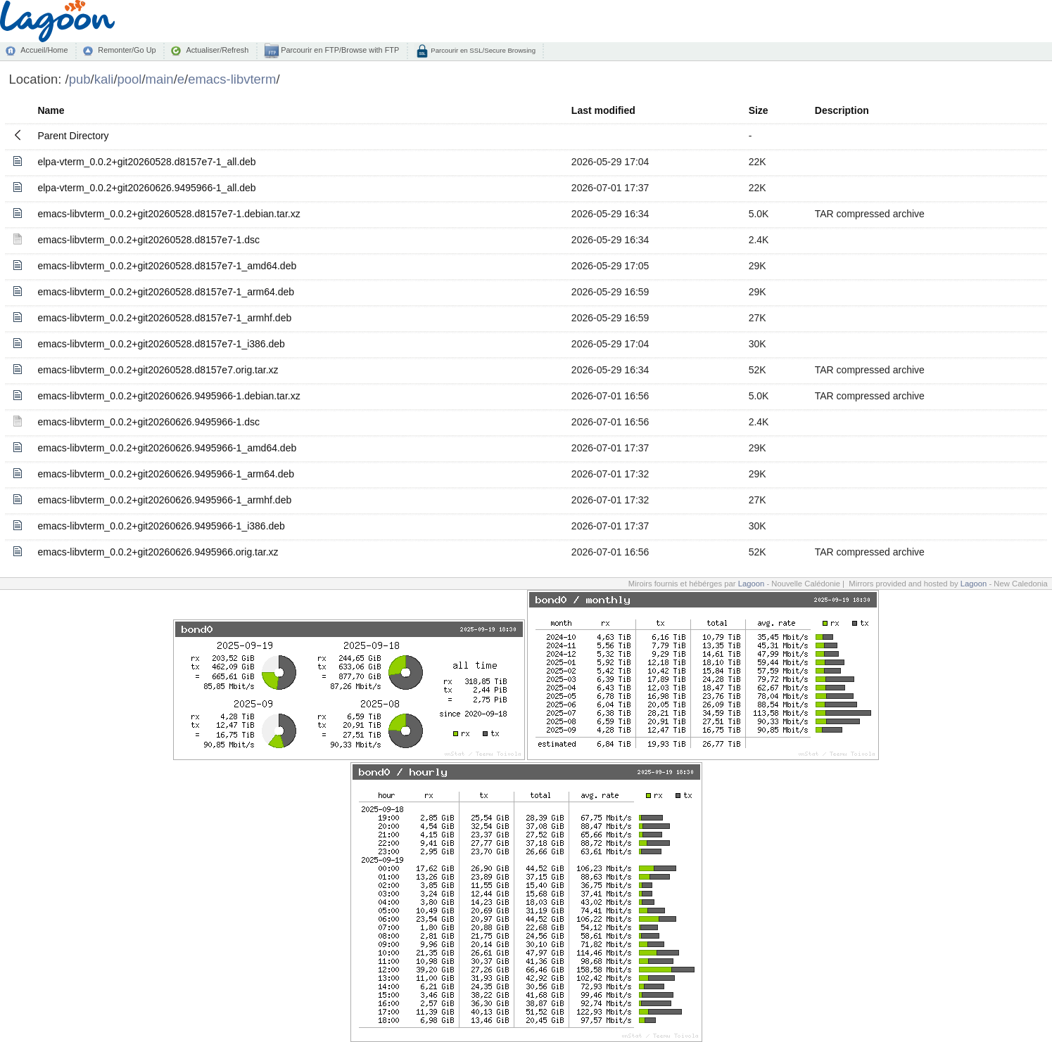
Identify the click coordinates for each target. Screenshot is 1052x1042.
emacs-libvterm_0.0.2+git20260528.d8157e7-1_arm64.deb (165, 291)
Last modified (603, 110)
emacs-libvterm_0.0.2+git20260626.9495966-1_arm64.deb (165, 474)
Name (50, 110)
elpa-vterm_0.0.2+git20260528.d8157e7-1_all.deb (146, 161)
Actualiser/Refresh (217, 50)
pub (80, 79)
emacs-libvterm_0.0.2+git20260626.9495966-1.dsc (148, 421)
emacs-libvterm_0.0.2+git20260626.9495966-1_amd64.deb (166, 448)
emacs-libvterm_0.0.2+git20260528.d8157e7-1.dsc (148, 239)
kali (104, 79)
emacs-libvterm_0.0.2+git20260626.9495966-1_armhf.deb (164, 500)
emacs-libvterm (232, 79)
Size (758, 110)
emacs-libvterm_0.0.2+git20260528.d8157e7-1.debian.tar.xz (168, 213)
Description (842, 110)
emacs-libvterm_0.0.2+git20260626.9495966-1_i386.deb (160, 526)
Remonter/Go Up (127, 50)
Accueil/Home (44, 50)
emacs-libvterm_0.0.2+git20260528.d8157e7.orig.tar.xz (157, 369)
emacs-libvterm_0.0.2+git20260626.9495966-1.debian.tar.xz (168, 395)
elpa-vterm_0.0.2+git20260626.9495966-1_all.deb (146, 187)
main (160, 79)
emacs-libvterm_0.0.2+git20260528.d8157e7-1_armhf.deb (164, 317)
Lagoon (751, 583)
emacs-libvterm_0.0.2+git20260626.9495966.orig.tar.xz (157, 552)
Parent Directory (72, 135)
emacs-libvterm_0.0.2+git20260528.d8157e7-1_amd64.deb (166, 265)
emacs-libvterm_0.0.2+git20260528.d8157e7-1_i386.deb (160, 343)
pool (130, 79)
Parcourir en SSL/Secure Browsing (482, 50)
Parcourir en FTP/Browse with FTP (339, 50)
